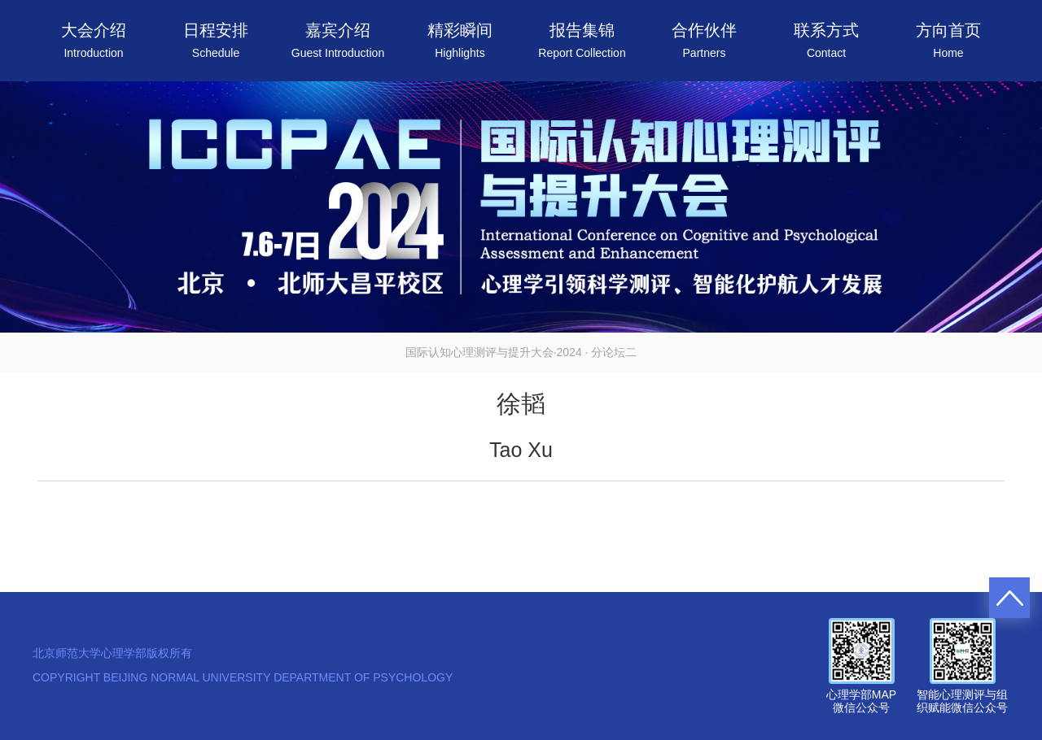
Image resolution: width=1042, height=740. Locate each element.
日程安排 (215, 40)
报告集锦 (581, 40)
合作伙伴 (704, 40)
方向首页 (948, 40)
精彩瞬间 (460, 40)
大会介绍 (93, 40)
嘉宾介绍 (337, 40)
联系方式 (826, 40)
